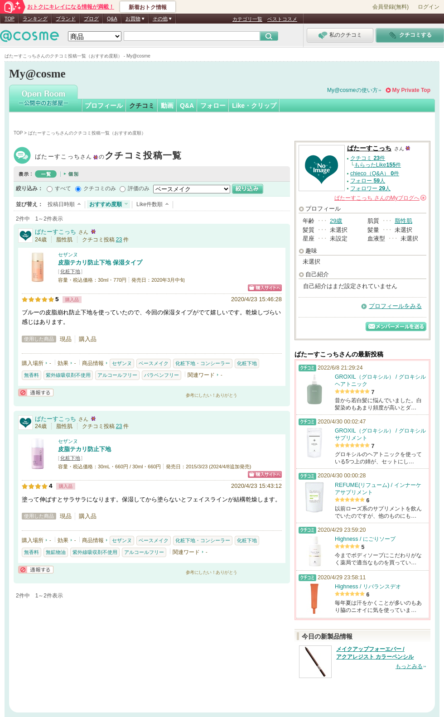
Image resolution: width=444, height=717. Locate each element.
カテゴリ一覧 (247, 19)
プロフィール (104, 105)
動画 (167, 105)
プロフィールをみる (395, 306)
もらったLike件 (377, 165)
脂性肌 (403, 220)
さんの (380, 198)
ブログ (91, 18)
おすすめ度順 (105, 204)
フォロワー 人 (370, 188)
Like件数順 (149, 204)
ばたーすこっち (108, 156)
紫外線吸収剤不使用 (68, 375)
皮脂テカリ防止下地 (84, 449)
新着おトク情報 (148, 7)
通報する (35, 392)
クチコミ (141, 105)
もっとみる (409, 666)
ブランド (66, 18)
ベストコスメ (282, 19)
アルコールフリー (117, 375)
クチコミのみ (99, 188)
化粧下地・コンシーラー (202, 363)
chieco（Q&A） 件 (374, 173)
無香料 (31, 375)
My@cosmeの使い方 (352, 90)
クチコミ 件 (367, 158)
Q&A (112, 18)
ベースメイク (154, 363)
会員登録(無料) (390, 7)
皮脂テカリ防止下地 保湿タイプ (100, 262)
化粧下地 (70, 271)
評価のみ (139, 188)
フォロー (213, 105)
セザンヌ (68, 254)
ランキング (35, 18)
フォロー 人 (367, 181)
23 (119, 239)
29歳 (336, 220)
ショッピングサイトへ (265, 287)
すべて (63, 188)
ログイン (428, 7)
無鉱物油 (56, 552)
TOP (9, 18)
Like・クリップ (254, 105)
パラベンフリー (161, 375)
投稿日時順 (61, 204)
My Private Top (411, 90)
